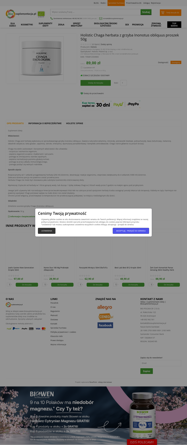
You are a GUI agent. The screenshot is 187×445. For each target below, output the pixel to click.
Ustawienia (46, 231)
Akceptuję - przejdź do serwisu (131, 231)
